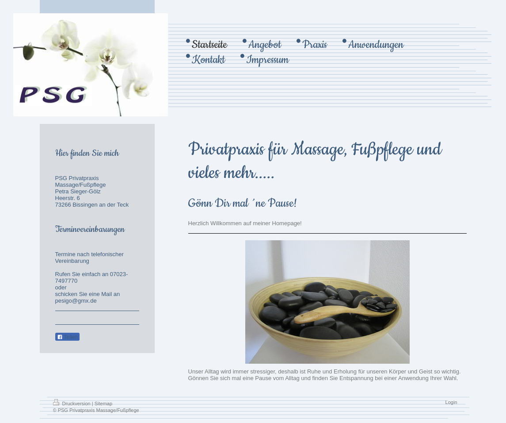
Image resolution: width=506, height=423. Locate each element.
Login (451, 402)
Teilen (67, 337)
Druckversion (72, 403)
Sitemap (103, 403)
